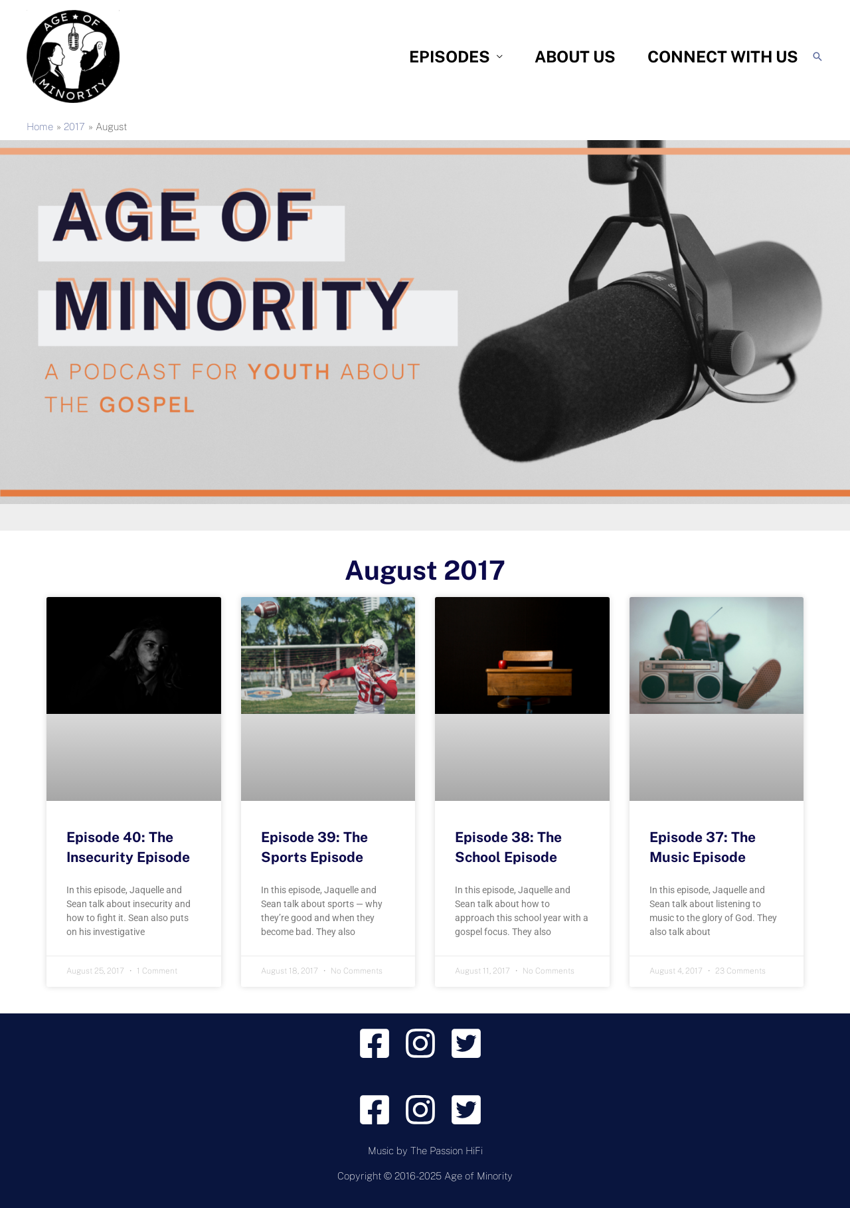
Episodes (449, 56)
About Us (575, 56)
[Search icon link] (817, 56)
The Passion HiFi (446, 1150)
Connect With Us (722, 56)
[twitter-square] (471, 1043)
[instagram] (425, 1043)
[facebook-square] (379, 1043)
